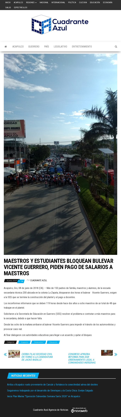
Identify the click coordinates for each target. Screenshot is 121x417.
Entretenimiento (82, 46)
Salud (8, 7)
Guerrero (33, 46)
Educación (95, 2)
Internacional (58, 2)
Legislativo (60, 46)
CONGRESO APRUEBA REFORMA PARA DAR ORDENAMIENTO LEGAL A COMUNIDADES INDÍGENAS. (82, 358)
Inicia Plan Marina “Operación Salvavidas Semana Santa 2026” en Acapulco (43, 396)
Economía (107, 2)
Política (72, 2)
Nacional (44, 2)
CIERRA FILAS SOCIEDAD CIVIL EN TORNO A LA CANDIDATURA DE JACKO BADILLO (37, 357)
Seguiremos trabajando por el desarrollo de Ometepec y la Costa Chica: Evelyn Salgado (50, 390)
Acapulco (18, 2)
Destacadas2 (38, 342)
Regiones (31, 2)
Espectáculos (20, 7)
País (46, 46)
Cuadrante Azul (38, 280)
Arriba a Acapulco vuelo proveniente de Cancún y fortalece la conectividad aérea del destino (52, 384)
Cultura (83, 2)
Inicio (8, 2)
